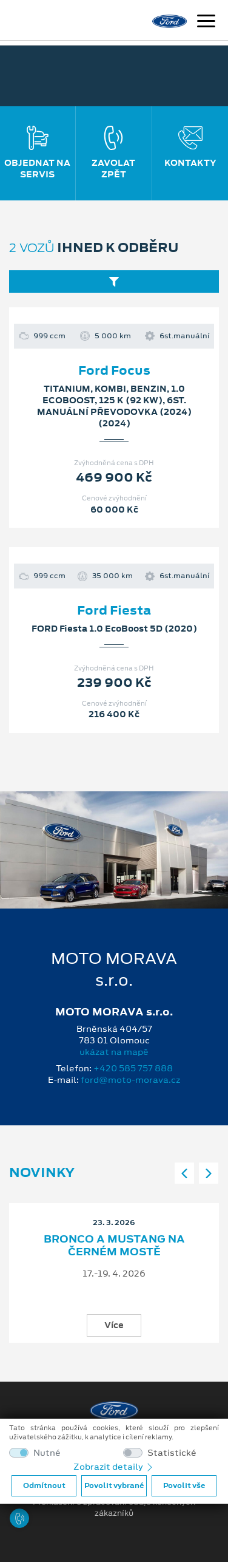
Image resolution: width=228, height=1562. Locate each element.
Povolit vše (184, 1485)
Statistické (171, 1453)
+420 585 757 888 (133, 1068)
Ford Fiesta (114, 610)
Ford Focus (114, 370)
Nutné (47, 1453)
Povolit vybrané (114, 1485)
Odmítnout (44, 1485)
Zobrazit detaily (114, 1467)
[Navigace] (206, 22)
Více (114, 1324)
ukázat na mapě (114, 1052)
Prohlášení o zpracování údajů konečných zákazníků (114, 1508)
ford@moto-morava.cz (130, 1080)
